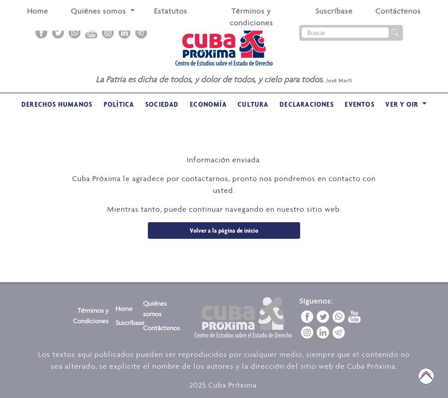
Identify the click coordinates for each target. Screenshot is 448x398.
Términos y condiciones (251, 17)
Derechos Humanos (56, 104)
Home (37, 11)
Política (119, 104)
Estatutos (170, 11)
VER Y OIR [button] (402, 104)
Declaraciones (307, 104)
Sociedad (162, 104)
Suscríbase (334, 11)
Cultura (253, 104)
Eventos (359, 104)
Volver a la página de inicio (224, 230)
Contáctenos (398, 11)
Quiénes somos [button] (99, 11)
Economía (208, 104)
